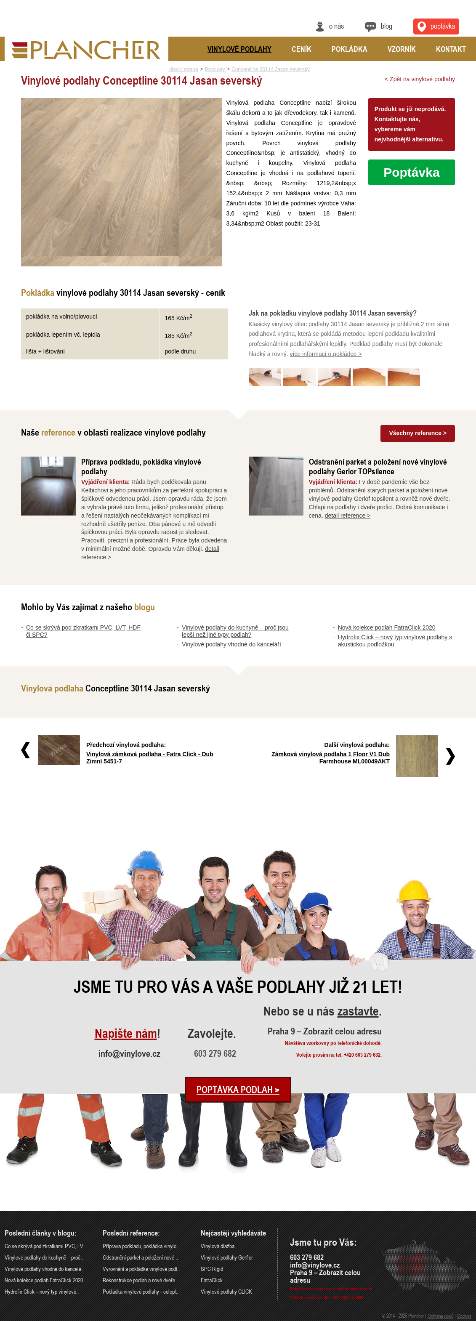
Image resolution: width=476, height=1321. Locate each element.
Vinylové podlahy (239, 48)
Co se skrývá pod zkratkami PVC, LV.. (45, 1245)
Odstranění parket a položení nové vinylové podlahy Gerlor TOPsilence (378, 466)
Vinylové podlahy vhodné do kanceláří (231, 644)
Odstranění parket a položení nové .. (140, 1257)
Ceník (301, 48)
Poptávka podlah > (238, 1089)
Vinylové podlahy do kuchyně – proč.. (44, 1257)
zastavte (358, 1011)
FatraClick (212, 1280)
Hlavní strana (183, 69)
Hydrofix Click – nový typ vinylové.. (42, 1291)
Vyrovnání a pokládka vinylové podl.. (141, 1268)
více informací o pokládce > (326, 354)
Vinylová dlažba (217, 1245)
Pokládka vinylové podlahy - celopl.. (140, 1291)
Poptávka (411, 172)
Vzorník (402, 48)
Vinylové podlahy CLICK (226, 1291)
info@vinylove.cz (129, 1053)
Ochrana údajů (440, 1315)
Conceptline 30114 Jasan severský (270, 69)
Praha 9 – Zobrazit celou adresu (325, 1031)
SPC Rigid (212, 1268)
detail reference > (348, 515)
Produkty (215, 69)
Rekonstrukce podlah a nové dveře (139, 1280)
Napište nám (126, 1033)
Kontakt (451, 48)
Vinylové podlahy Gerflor (227, 1257)
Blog (386, 25)
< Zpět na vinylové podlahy (420, 79)
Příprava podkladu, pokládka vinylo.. (141, 1245)
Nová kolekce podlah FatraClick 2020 (387, 627)
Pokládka (349, 48)
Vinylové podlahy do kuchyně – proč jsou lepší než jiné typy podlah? (235, 631)
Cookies (464, 1315)
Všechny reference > (418, 433)
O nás (336, 25)
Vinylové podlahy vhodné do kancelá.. (44, 1268)
